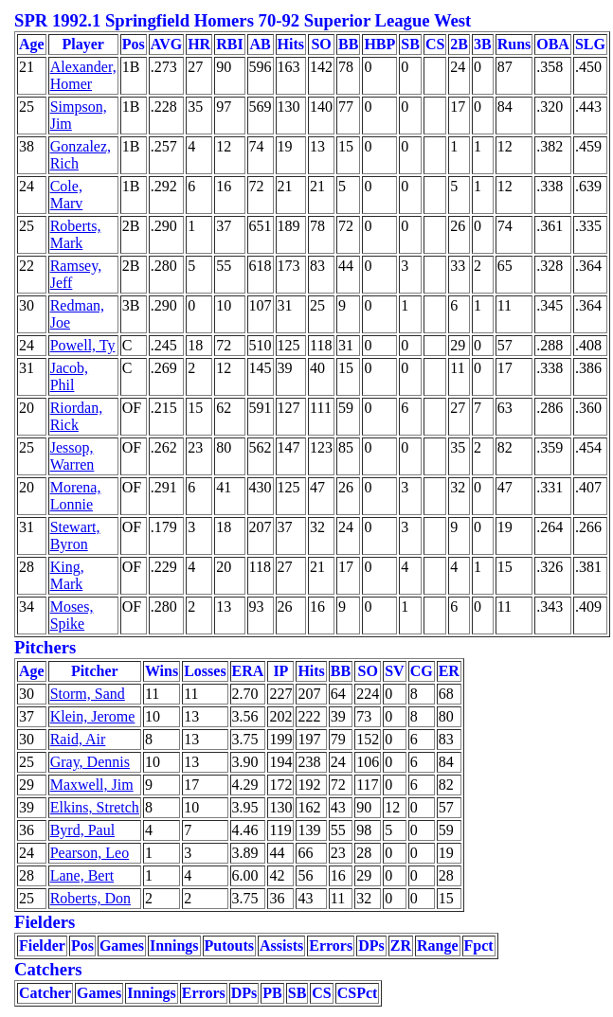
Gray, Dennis (90, 762)
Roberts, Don (90, 898)
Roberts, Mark (75, 234)
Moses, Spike (72, 615)
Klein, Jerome (92, 716)
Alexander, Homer (83, 75)
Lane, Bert (82, 875)
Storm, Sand (87, 694)
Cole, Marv (66, 194)
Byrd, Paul (82, 830)
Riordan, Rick (76, 416)
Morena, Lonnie (75, 495)
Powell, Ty (83, 345)
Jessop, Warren (72, 456)
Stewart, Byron (75, 535)
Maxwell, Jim (92, 784)
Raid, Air (78, 739)
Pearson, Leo (90, 853)
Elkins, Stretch (94, 807)
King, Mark (67, 575)
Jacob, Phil (69, 376)
